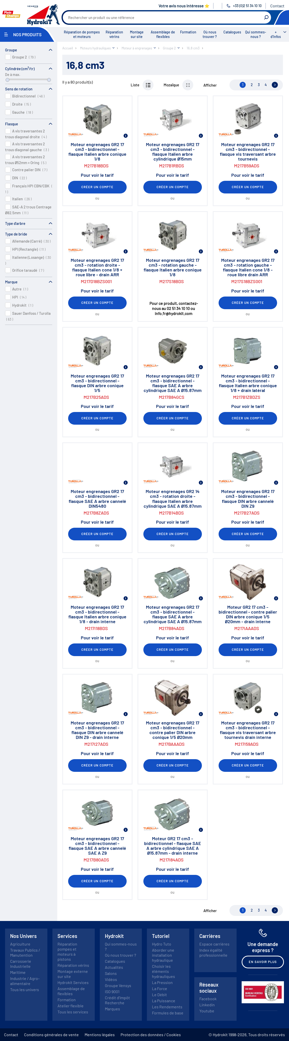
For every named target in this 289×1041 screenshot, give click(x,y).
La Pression (162, 982)
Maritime (18, 972)
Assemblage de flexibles (163, 34)
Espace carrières (214, 943)
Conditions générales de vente (51, 1034)
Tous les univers (24, 989)
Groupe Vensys (118, 985)
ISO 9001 (112, 991)
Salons (111, 973)
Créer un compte (97, 187)
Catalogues (232, 32)
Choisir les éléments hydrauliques (163, 971)
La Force (159, 988)
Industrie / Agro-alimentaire (25, 981)
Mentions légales (100, 1034)
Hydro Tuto (161, 943)
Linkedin (207, 1004)
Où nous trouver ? (210, 34)
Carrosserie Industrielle (20, 964)
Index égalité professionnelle (213, 952)
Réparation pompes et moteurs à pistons (67, 951)
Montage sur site (137, 34)
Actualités (114, 967)
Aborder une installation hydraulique (163, 955)
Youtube (206, 1010)
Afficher (210, 85)
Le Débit (159, 994)
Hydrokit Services (73, 982)
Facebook (208, 998)
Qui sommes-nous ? (255, 34)
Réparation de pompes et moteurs (82, 34)
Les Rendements (167, 1006)
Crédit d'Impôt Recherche (117, 1000)
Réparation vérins (114, 34)
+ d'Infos (276, 34)
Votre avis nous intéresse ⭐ (184, 5)
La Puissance (163, 1000)
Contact (277, 5)
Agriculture (20, 943)
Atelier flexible (70, 1005)
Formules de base (167, 1012)
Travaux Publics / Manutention (25, 952)
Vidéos (111, 979)
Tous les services (72, 1011)
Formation (188, 32)
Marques (112, 1008)
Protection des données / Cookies (151, 1034)
